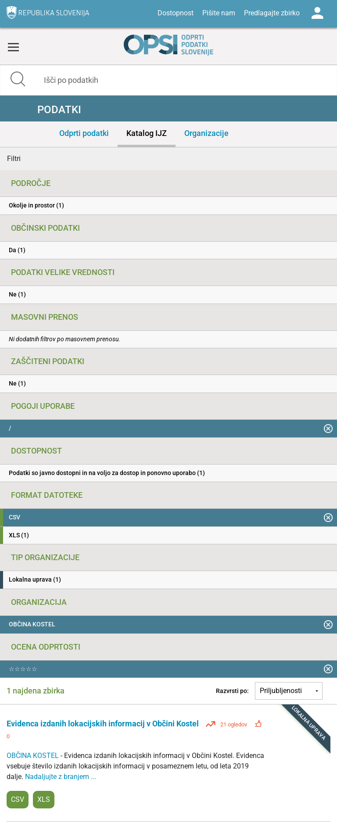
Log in (317, 13)
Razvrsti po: (232, 690)
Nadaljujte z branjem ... (60, 776)
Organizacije (206, 133)
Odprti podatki (84, 133)
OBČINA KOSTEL (34, 755)
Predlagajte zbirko (272, 13)
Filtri (14, 158)
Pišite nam (218, 13)
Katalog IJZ (146, 133)
